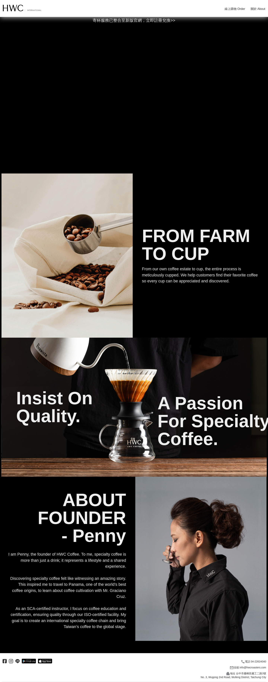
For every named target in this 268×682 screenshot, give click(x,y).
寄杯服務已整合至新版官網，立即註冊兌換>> (134, 20)
